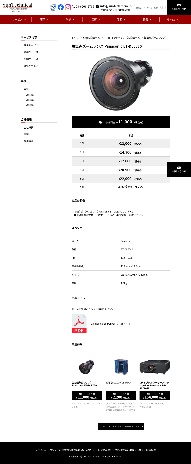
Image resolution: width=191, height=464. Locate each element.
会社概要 (28, 127)
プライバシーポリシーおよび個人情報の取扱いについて (65, 449)
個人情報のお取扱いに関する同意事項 (135, 449)
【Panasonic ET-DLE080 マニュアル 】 (110, 323)
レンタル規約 (105, 449)
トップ (75, 37)
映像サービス (31, 45)
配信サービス (31, 65)
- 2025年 (29, 105)
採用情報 (28, 141)
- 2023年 (29, 95)
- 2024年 (29, 100)
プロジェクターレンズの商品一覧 (122, 37)
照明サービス (31, 59)
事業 (26, 134)
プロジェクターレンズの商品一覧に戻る (121, 426)
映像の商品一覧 (91, 37)
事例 (26, 89)
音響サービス (31, 52)
